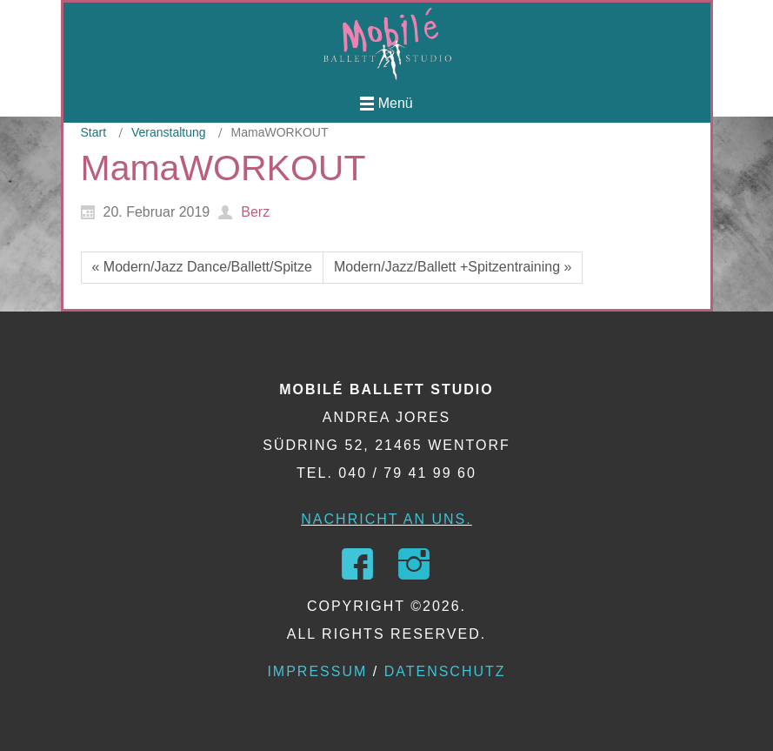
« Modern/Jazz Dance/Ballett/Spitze (202, 266)
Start (94, 132)
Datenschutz (445, 671)
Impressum (317, 671)
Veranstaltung (168, 132)
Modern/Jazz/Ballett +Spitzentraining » (452, 266)
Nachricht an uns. (386, 519)
